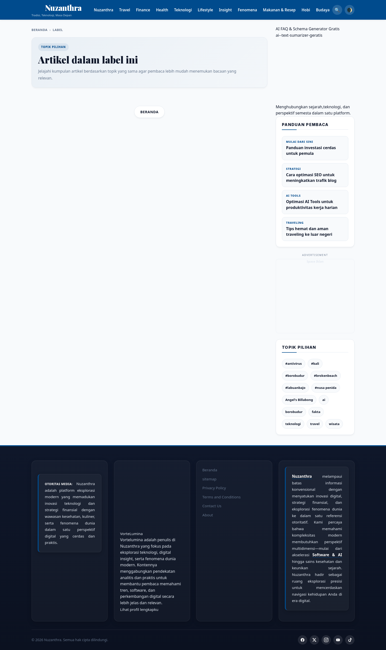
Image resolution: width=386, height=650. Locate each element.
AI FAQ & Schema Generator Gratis (307, 29)
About (207, 514)
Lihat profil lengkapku (139, 609)
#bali (315, 363)
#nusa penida (326, 387)
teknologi (293, 424)
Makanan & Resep (285, 9)
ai (323, 399)
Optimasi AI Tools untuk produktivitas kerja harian (315, 202)
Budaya (329, 9)
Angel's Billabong (299, 399)
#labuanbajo (295, 387)
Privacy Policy (214, 487)
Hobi (311, 9)
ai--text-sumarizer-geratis (299, 35)
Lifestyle (211, 9)
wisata (334, 424)
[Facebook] (302, 640)
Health (168, 9)
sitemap (209, 478)
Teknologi (189, 9)
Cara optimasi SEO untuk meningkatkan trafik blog (315, 175)
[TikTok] (349, 640)
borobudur (294, 412)
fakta (316, 412)
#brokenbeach (325, 375)
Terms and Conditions (221, 496)
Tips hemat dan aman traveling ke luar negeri (315, 229)
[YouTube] (338, 640)
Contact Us (211, 505)
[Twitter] (314, 640)
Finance (149, 9)
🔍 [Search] (337, 10)
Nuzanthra (109, 9)
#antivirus (293, 363)
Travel (130, 9)
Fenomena (253, 9)
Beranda (40, 30)
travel (315, 424)
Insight (231, 9)
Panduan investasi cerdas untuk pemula (315, 148)
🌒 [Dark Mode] (349, 10)
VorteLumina (131, 533)
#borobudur (295, 375)
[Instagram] (326, 640)
